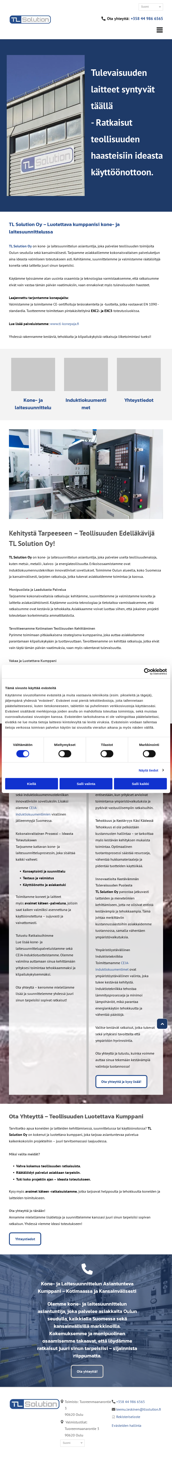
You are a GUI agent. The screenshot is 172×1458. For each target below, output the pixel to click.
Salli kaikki (140, 784)
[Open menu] (159, 29)
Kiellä (31, 784)
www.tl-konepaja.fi (64, 323)
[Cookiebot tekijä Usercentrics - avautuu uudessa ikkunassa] (147, 671)
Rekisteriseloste (128, 1416)
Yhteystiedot (138, 400)
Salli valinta (86, 784)
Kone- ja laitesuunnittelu (33, 403)
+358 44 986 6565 (147, 18)
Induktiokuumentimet (86, 403)
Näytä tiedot (148, 770)
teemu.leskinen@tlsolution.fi (138, 1409)
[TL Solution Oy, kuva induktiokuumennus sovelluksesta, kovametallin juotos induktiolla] (86, 374)
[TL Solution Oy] (33, 374)
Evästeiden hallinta (126, 1425)
